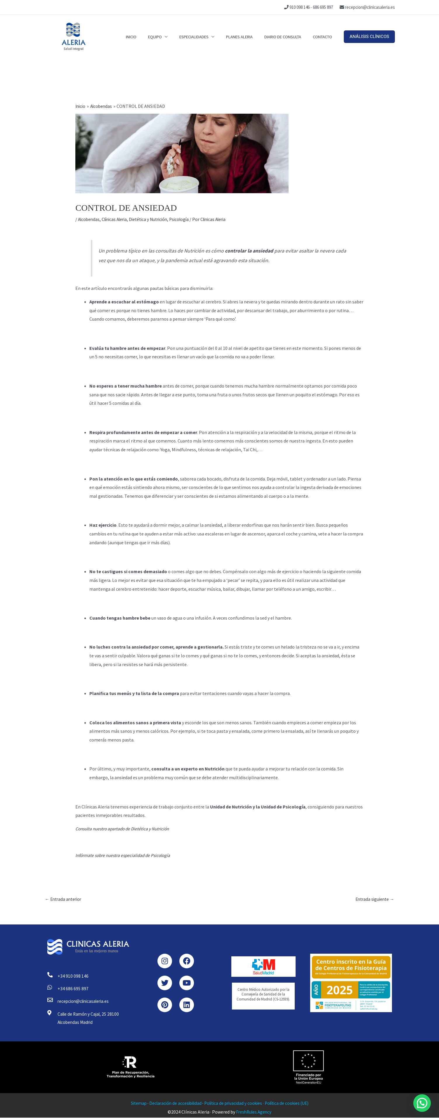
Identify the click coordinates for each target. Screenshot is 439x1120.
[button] (369, 36)
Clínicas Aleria (117, 219)
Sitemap (133, 1105)
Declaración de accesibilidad (172, 1105)
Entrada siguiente (373, 900)
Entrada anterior (64, 900)
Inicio (147, 36)
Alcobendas (89, 219)
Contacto (324, 36)
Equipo (168, 36)
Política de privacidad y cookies (233, 1105)
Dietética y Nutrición (153, 219)
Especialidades (204, 36)
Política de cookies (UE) (290, 1105)
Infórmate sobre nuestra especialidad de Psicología (125, 855)
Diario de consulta (287, 36)
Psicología (186, 219)
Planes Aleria (246, 36)
